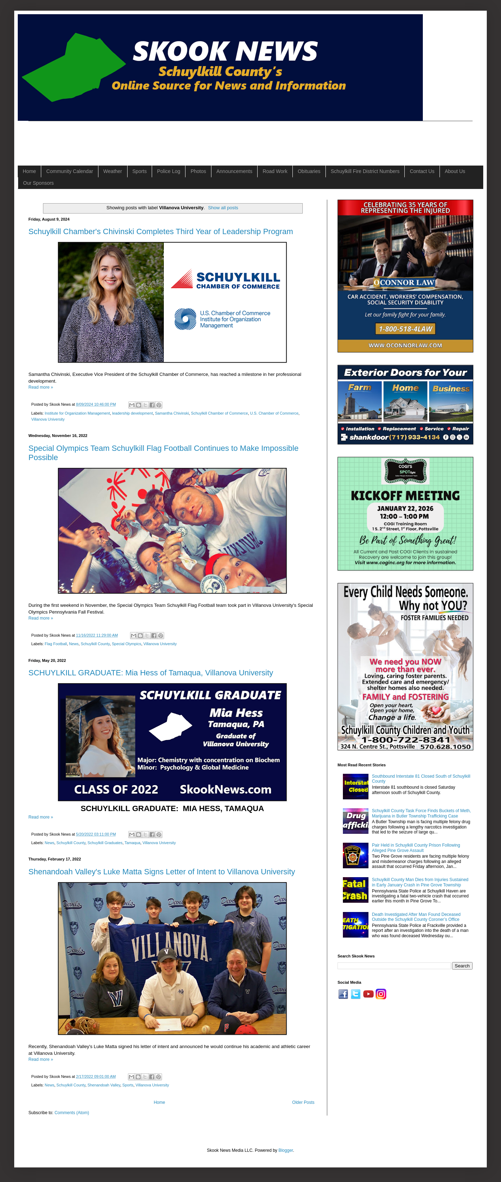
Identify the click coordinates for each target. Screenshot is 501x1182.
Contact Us (422, 171)
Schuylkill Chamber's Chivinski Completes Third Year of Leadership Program (160, 231)
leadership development (132, 413)
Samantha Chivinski (172, 413)
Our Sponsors (38, 183)
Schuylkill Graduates (104, 843)
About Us (455, 171)
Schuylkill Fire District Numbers (365, 171)
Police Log (168, 171)
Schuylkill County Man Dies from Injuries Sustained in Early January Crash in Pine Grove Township (420, 882)
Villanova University (48, 419)
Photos (198, 171)
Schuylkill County (95, 644)
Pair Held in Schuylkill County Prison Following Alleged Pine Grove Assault (416, 848)
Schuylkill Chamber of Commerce (219, 413)
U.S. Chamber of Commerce (274, 413)
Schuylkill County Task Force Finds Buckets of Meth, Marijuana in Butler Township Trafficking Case (421, 813)
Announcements (234, 171)
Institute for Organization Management (77, 413)
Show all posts (223, 207)
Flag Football (56, 644)
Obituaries (309, 171)
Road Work (275, 171)
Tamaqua (132, 843)
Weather (112, 171)
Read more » (40, 387)
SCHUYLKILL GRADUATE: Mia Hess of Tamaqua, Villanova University (150, 672)
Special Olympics (126, 644)
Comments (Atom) (71, 1112)
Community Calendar (69, 171)
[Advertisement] (157, 137)
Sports (140, 171)
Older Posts (303, 1102)
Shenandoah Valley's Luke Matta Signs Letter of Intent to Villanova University (161, 871)
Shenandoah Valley (103, 1085)
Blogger (286, 1150)
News (74, 644)
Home (29, 171)
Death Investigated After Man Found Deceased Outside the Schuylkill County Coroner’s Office (416, 917)
